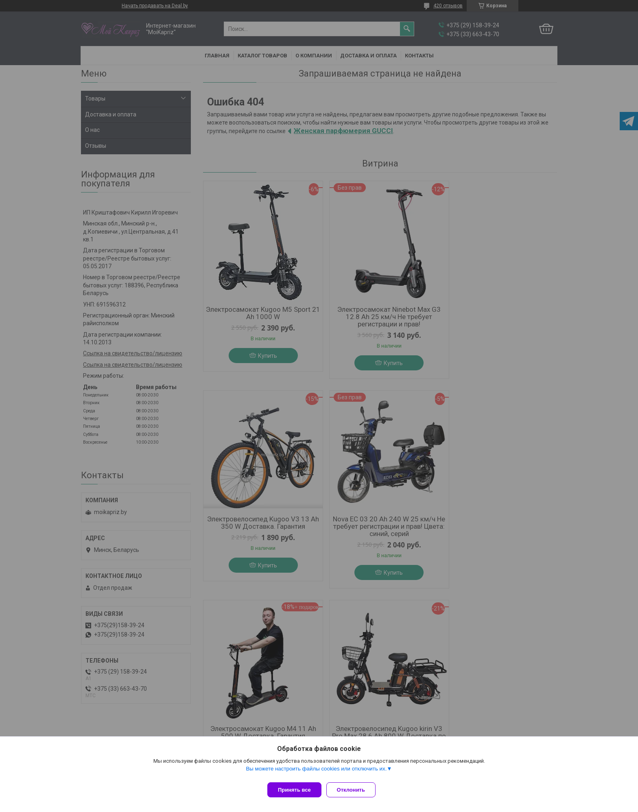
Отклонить (354, 790)
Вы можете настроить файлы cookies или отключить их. (316, 772)
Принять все (294, 790)
